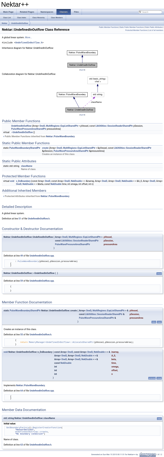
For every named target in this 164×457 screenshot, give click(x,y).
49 (21, 255)
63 (21, 444)
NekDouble (76, 181)
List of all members (156, 30)
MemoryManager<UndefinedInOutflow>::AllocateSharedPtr (61, 342)
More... (28, 37)
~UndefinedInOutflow (22, 132)
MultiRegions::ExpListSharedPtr (62, 126)
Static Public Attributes (153, 27)
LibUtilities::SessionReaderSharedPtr (114, 126)
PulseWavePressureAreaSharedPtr (28, 129)
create (45, 148)
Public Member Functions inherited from (39, 136)
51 (20, 218)
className (26, 166)
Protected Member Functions (136, 30)
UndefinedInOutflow (19, 23)
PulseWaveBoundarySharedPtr (24, 148)
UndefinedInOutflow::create (31, 431)
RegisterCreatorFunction (47, 427)
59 (21, 281)
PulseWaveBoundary (28, 261)
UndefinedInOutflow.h (28, 42)
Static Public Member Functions (132, 27)
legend (82, 70)
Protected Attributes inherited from (36, 196)
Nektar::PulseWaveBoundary (60, 136)
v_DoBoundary (23, 181)
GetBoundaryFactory (17, 427)
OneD (42, 126)
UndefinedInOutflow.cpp (42, 255)
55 (21, 334)
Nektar (4, 23)
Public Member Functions (108, 27)
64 (21, 390)
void (12, 181)
